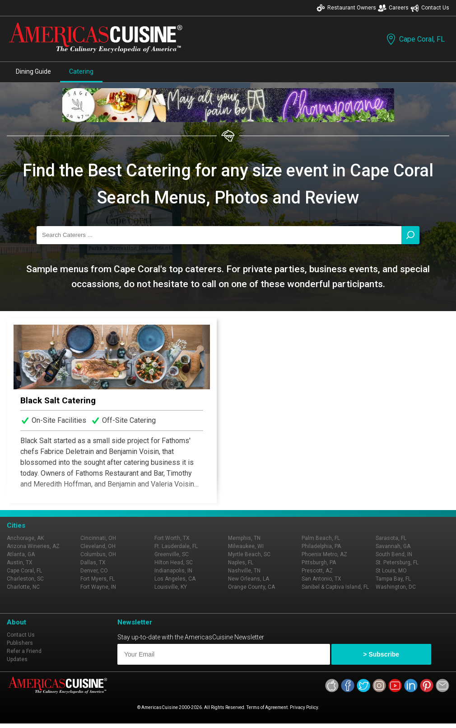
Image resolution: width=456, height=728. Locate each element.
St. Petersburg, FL (397, 562)
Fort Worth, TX (172, 538)
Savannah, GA (393, 546)
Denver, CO (94, 570)
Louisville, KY (170, 587)
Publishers (20, 643)
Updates (17, 659)
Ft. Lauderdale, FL (176, 546)
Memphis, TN (244, 538)
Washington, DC (396, 587)
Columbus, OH (98, 554)
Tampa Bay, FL (393, 579)
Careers (393, 8)
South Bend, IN (394, 554)
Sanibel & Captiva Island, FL (335, 587)
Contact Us (429, 8)
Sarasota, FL (391, 538)
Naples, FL (240, 562)
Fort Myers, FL (97, 579)
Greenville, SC (171, 554)
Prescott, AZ (317, 570)
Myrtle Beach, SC (249, 554)
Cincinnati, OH (98, 538)
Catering (81, 71)
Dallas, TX (93, 562)
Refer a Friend (24, 651)
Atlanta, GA (21, 554)
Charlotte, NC (23, 587)
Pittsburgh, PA (319, 562)
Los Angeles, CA (174, 579)
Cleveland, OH (98, 546)
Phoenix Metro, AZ (324, 554)
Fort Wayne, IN (98, 587)
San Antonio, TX (321, 579)
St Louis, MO (391, 570)
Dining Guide (33, 71)
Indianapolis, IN (173, 570)
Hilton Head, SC (173, 562)
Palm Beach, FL (321, 538)
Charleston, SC (25, 579)
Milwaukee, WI (246, 546)
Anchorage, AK (25, 538)
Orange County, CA (251, 587)
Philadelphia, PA (321, 546)
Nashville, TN (244, 570)
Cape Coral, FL (415, 39)
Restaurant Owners (346, 8)
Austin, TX (20, 562)
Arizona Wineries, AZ (33, 546)
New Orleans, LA (248, 579)
